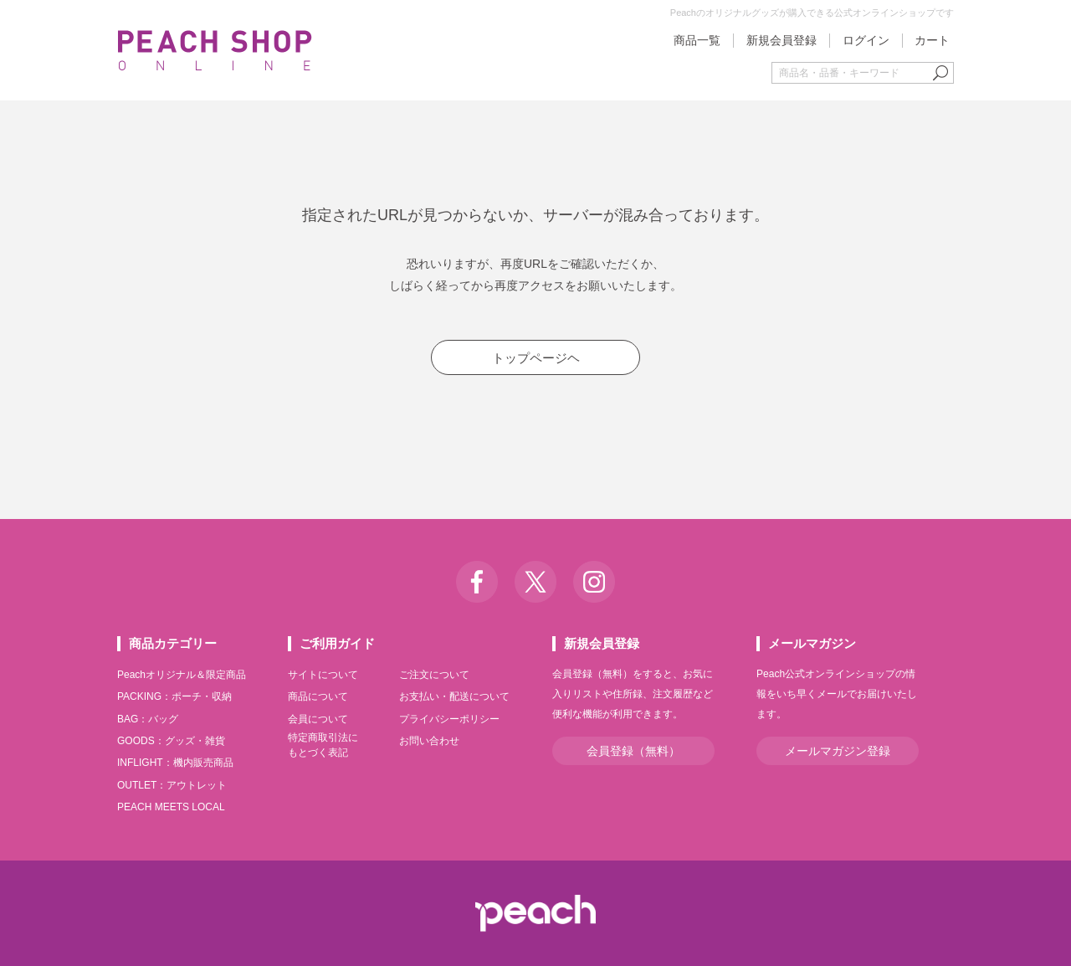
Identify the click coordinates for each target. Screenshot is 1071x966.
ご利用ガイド (337, 643)
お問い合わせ (429, 741)
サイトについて (323, 675)
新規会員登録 (781, 40)
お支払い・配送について (454, 696)
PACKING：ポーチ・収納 (174, 696)
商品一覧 (697, 40)
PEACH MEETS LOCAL (171, 807)
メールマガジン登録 (837, 751)
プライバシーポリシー (449, 719)
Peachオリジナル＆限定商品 (181, 675)
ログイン (866, 40)
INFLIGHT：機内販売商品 (175, 762)
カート (932, 40)
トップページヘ (536, 358)
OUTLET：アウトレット (172, 785)
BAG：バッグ (147, 719)
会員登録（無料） (633, 751)
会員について (318, 719)
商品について (318, 696)
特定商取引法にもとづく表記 (323, 745)
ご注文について (434, 675)
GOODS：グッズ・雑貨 (171, 741)
